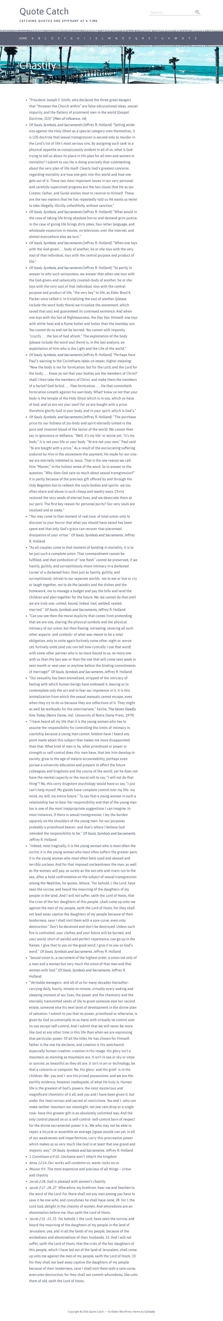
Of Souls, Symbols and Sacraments (109, 833)
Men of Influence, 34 (69, 119)
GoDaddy (149, 1311)
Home (23, 38)
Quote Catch (44, 11)
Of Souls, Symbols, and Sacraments (55, 125)
